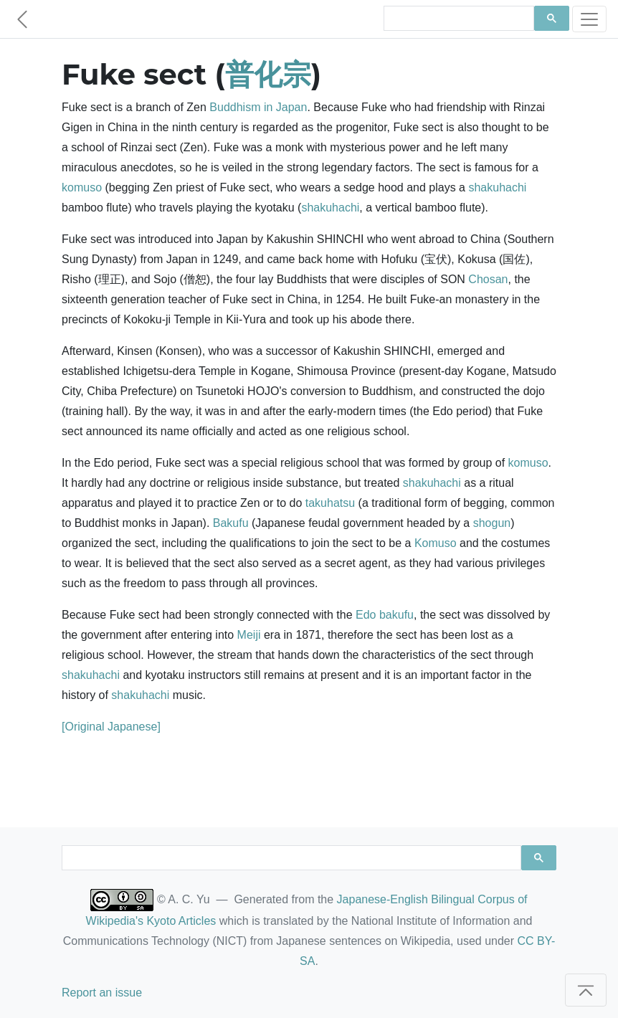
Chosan (488, 279)
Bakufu (231, 523)
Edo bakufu (385, 615)
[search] (457, 18)
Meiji (249, 635)
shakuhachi (497, 187)
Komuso (435, 543)
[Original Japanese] (111, 726)
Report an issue (102, 992)
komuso (82, 187)
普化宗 (268, 74)
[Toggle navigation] (589, 19)
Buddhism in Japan (258, 107)
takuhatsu (330, 503)
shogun (492, 523)
